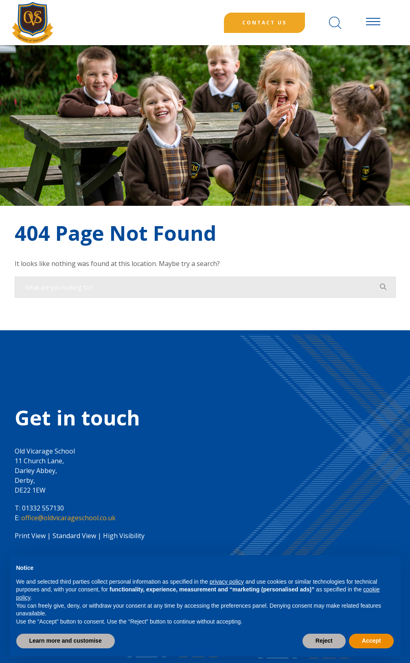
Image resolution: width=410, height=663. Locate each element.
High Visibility (124, 535)
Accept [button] (371, 640)
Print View (30, 535)
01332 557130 (43, 508)
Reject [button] (324, 640)
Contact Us (264, 22)
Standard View (74, 535)
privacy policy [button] (227, 581)
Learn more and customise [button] (65, 640)
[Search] (335, 23)
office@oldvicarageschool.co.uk (68, 517)
